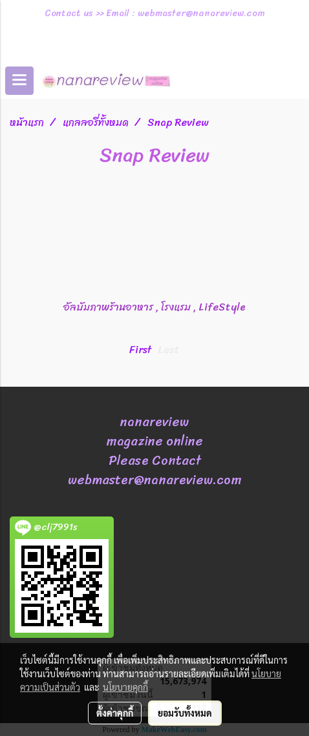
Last (169, 349)
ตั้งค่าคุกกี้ (114, 713)
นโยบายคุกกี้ (125, 687)
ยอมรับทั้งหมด (185, 713)
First (140, 349)
